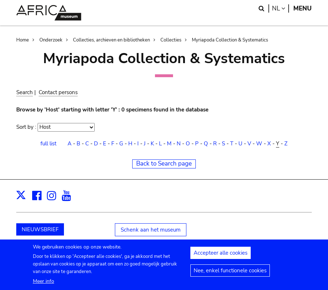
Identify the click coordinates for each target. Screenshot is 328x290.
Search (24, 92)
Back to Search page (164, 163)
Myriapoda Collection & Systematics (230, 40)
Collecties (170, 40)
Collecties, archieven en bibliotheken (111, 40)
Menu (302, 8)
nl (280, 8)
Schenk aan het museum (151, 229)
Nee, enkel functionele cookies (230, 274)
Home (22, 40)
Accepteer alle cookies (220, 256)
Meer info (43, 284)
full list (48, 143)
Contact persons (58, 92)
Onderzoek (50, 40)
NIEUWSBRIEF (40, 229)
